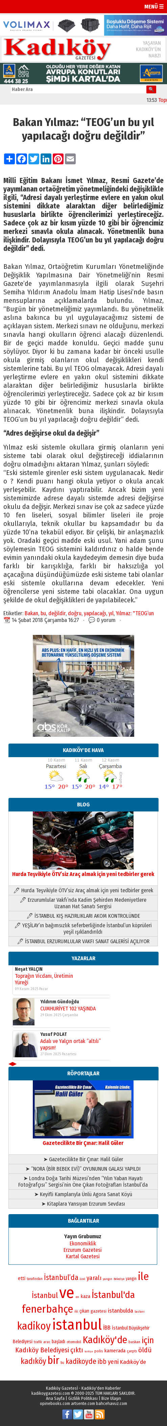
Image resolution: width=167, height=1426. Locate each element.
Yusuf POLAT (53, 1034)
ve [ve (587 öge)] (66, 1292)
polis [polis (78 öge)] (98, 1351)
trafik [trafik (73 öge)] (38, 1342)
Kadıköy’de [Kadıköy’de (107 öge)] (133, 1362)
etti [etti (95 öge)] (21, 1278)
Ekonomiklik (83, 1243)
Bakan (31, 613)
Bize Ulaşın (111, 1398)
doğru (74, 613)
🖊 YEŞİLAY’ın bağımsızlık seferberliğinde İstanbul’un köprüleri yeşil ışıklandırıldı (83, 928)
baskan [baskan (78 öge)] (134, 1341)
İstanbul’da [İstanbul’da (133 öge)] (61, 1277)
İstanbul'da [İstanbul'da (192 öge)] (113, 1294)
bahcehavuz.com (111, 1403)
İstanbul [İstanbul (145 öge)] (45, 1295)
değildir (57, 613)
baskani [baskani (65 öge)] (140, 1311)
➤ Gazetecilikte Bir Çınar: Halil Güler (83, 1159)
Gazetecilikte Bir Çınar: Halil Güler (83, 1139)
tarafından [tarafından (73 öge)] (35, 1279)
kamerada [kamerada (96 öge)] (114, 1351)
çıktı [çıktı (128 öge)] (76, 1350)
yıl (111, 613)
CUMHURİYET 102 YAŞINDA (67, 1009)
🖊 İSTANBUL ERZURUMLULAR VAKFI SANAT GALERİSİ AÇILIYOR (83, 941)
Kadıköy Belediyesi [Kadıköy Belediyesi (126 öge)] (42, 1350)
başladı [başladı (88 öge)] (58, 1342)
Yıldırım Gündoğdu (59, 1002)
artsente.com (83, 1403)
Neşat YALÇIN (29, 969)
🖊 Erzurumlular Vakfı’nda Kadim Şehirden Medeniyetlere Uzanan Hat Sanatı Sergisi (83, 903)
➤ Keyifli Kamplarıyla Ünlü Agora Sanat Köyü (83, 1194)
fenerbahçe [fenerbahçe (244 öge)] (47, 1309)
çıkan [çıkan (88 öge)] (84, 1311)
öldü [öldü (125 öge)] (145, 1350)
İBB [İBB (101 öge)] (107, 1327)
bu (43, 613)
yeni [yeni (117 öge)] (113, 1362)
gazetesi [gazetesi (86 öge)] (98, 1311)
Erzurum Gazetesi (83, 1250)
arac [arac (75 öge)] (46, 1342)
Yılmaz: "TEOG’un (135, 613)
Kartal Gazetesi (83, 1256)
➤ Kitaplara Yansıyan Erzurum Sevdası (83, 1204)
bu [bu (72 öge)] (62, 1363)
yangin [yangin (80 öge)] (131, 1278)
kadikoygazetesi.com (50, 1393)
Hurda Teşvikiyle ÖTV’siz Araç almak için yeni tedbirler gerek (83, 870)
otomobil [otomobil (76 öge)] (74, 1341)
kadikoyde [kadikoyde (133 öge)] (81, 1361)
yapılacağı (95, 613)
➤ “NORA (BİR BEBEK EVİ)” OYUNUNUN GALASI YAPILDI (83, 1169)
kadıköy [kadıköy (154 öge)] (33, 1361)
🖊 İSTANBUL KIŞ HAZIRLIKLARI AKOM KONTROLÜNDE (83, 916)
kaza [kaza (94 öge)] (85, 1296)
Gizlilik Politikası (83, 1398)
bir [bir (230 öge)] (53, 1360)
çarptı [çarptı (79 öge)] (132, 1351)
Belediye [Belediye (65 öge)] (119, 1279)
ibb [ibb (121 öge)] (102, 1362)
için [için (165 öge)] (148, 1340)
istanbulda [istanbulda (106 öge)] (120, 1310)
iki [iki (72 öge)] (76, 1312)
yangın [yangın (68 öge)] (107, 1279)
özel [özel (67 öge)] (82, 1279)
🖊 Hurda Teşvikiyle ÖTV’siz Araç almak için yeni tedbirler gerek (83, 890)
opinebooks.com (55, 1403)
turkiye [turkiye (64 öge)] (89, 1351)
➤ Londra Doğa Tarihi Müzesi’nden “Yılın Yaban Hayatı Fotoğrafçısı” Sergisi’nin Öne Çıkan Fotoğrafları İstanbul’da (83, 1181)
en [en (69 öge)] (77, 1297)
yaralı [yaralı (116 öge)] (94, 1278)
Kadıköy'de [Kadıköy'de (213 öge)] (104, 1340)
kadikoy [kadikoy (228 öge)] (34, 1326)
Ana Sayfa (55, 1398)
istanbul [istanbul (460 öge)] (77, 1325)
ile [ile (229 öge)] (143, 1276)
